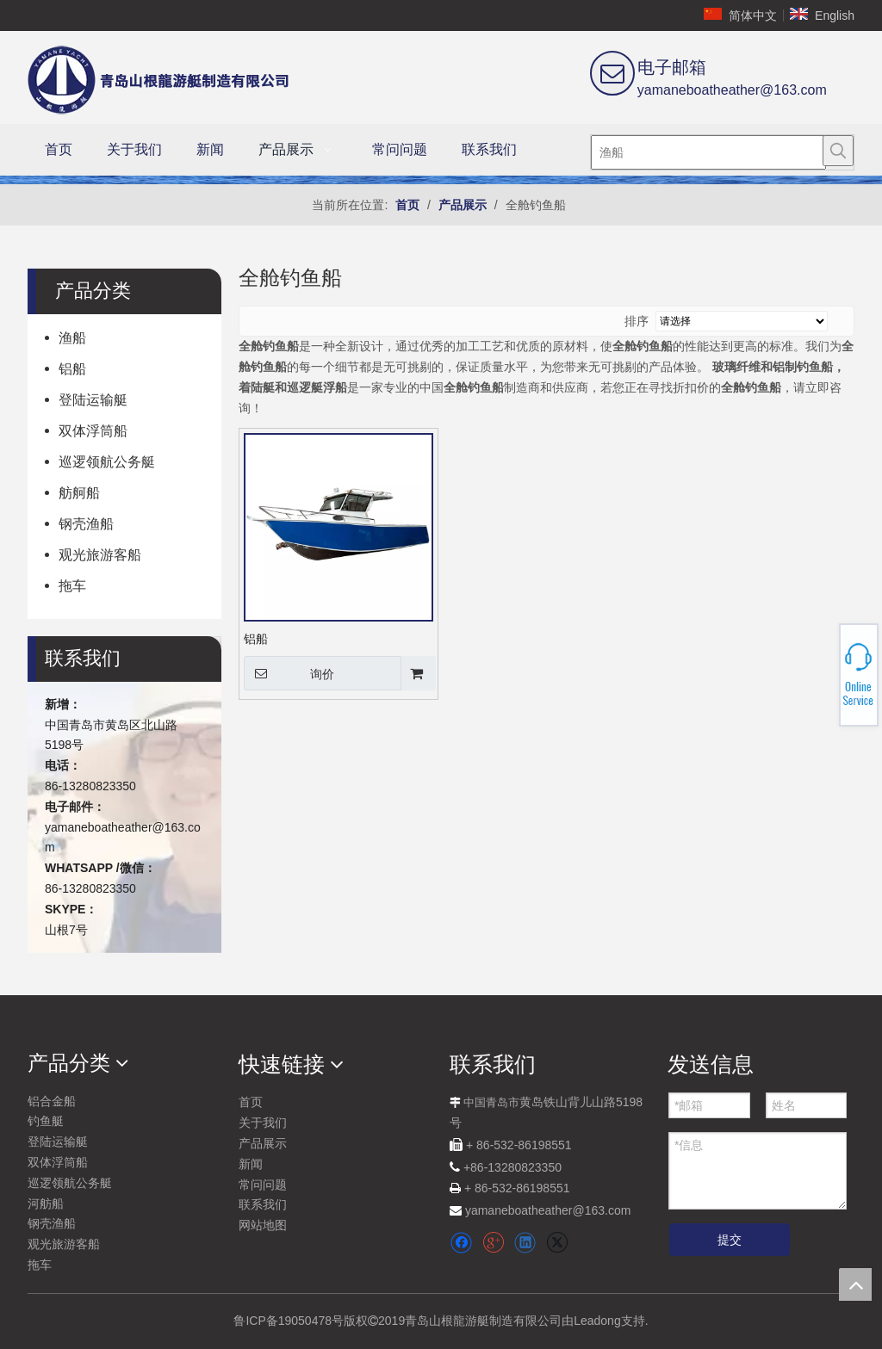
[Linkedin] (525, 1242)
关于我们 (263, 1122)
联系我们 (263, 1204)
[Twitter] (557, 1242)
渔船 (72, 338)
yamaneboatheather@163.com (732, 90)
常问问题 (263, 1184)
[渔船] (708, 152)
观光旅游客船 (100, 555)
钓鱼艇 (46, 1121)
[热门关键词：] (838, 150)
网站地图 (263, 1225)
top (855, 1284)
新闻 (251, 1164)
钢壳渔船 (86, 524)
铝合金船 (52, 1101)
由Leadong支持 (603, 1320)
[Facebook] (461, 1242)
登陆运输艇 (93, 400)
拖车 (72, 586)
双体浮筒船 (93, 431)
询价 (289, 673)
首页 (251, 1102)
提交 (729, 1240)
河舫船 (46, 1203)
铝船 (72, 369)
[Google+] (493, 1242)
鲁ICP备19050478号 (288, 1320)
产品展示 (263, 1143)
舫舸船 (79, 493)
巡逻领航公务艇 (107, 462)
